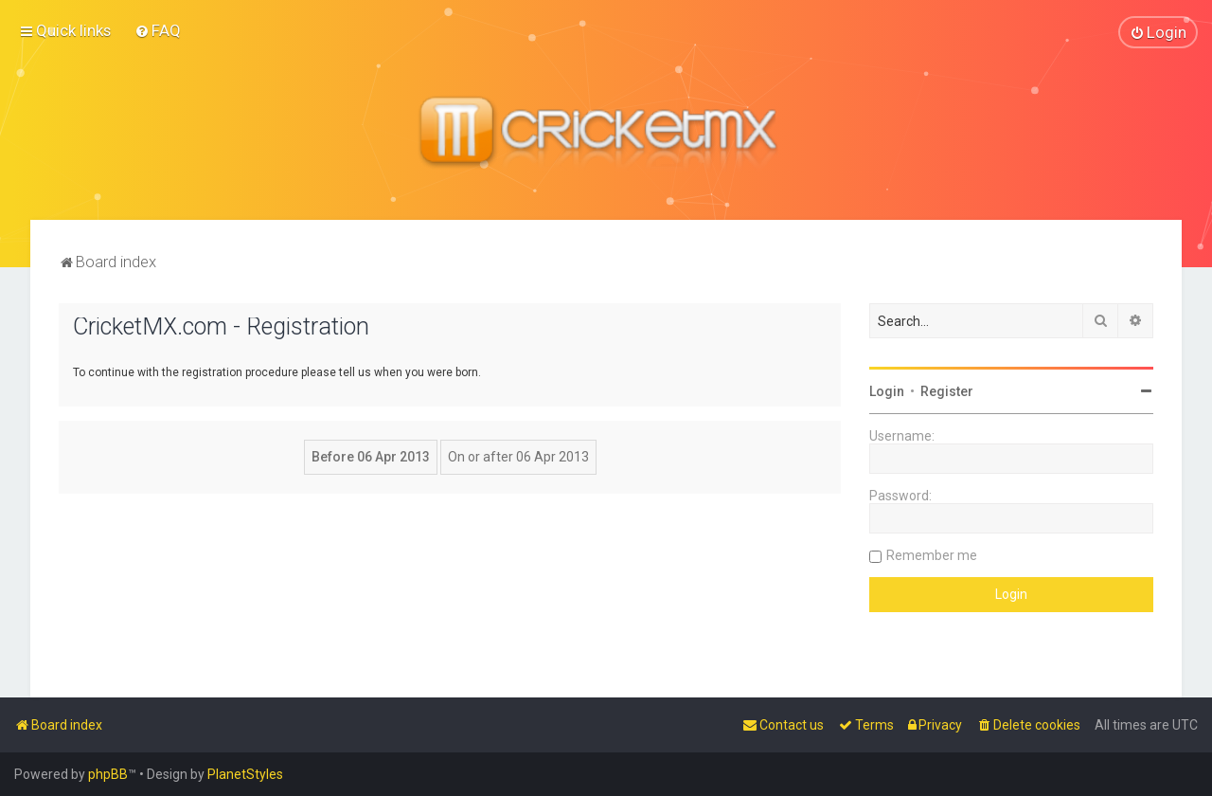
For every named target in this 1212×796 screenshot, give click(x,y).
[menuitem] (158, 30)
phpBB (108, 774)
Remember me (931, 554)
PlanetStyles (245, 774)
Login (886, 390)
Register (946, 390)
